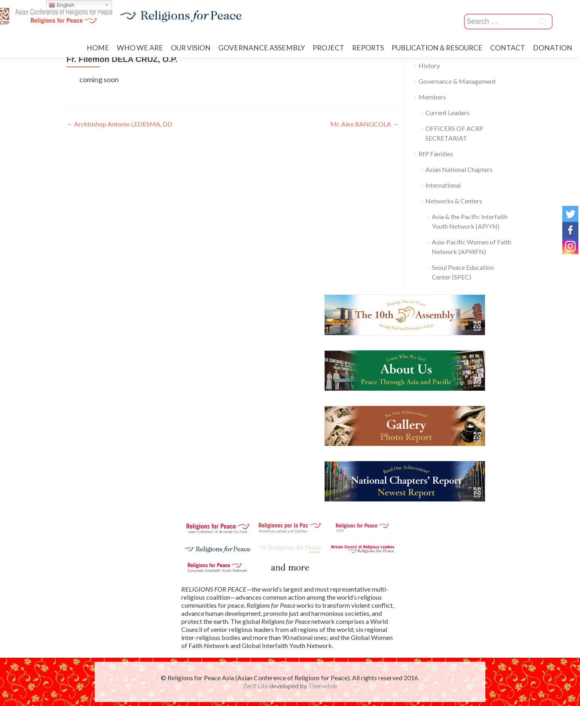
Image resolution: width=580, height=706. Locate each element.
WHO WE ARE (140, 47)
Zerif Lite (256, 685)
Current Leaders (447, 112)
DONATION (552, 47)
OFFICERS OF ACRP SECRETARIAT (454, 133)
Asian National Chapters (459, 169)
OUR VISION (191, 47)
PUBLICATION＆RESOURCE (437, 47)
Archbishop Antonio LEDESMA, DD (119, 124)
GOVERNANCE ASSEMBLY (261, 47)
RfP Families (435, 153)
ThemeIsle (322, 685)
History (429, 65)
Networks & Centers (453, 201)
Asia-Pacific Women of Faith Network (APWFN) (471, 246)
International (443, 185)
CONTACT (507, 47)
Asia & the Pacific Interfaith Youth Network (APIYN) (470, 221)
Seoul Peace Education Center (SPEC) (463, 272)
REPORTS (368, 47)
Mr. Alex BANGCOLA (364, 124)
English (61, 5)
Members (432, 97)
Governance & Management (457, 81)
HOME (98, 47)
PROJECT (328, 47)
